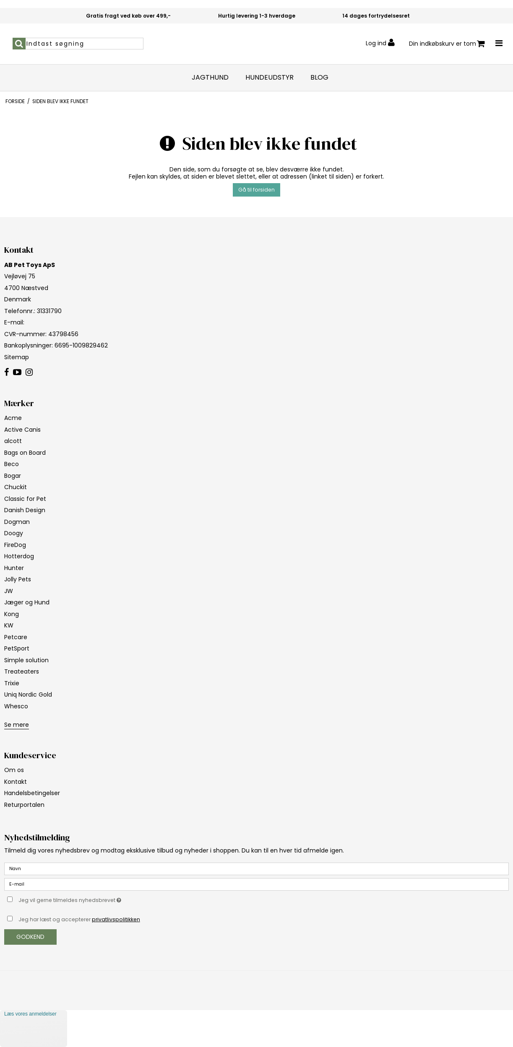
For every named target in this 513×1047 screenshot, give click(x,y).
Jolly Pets (17, 579)
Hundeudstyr (269, 77)
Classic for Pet (25, 499)
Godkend (30, 937)
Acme (13, 418)
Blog (319, 77)
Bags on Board (25, 452)
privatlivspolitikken (116, 919)
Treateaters (21, 671)
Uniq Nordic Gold (28, 694)
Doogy (13, 533)
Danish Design (24, 510)
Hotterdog (19, 556)
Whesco (16, 706)
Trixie (11, 683)
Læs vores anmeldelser (30, 1014)
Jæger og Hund (26, 602)
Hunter (14, 568)
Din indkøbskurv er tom (447, 43)
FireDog (15, 545)
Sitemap (16, 357)
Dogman (17, 522)
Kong (11, 614)
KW (8, 625)
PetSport (16, 648)
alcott (13, 441)
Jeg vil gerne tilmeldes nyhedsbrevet (90, 899)
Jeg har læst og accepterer (79, 919)
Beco (11, 464)
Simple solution (26, 660)
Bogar (12, 476)
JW (8, 591)
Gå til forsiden (256, 189)
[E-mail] (256, 884)
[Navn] (256, 868)
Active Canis (22, 429)
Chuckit (15, 487)
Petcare (15, 637)
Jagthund (210, 77)
